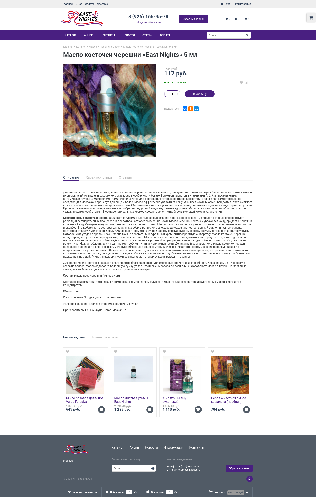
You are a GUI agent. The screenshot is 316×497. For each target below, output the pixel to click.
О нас (78, 3)
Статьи (147, 35)
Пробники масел (110, 46)
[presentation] (82, 492)
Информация (173, 447)
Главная (68, 3)
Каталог (70, 35)
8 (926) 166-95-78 (148, 16)
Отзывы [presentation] (125, 177)
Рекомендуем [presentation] (74, 337)
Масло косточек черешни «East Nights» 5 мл (150, 46)
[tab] (71, 178)
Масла (93, 46)
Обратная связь (239, 468)
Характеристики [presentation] (99, 177)
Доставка (103, 3)
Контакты (108, 35)
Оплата (89, 3)
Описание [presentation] (71, 177)
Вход (227, 3)
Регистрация (243, 3)
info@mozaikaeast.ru (148, 22)
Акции (88, 35)
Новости (129, 35)
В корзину (199, 94)
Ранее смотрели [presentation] (105, 337)
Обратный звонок (193, 18)
